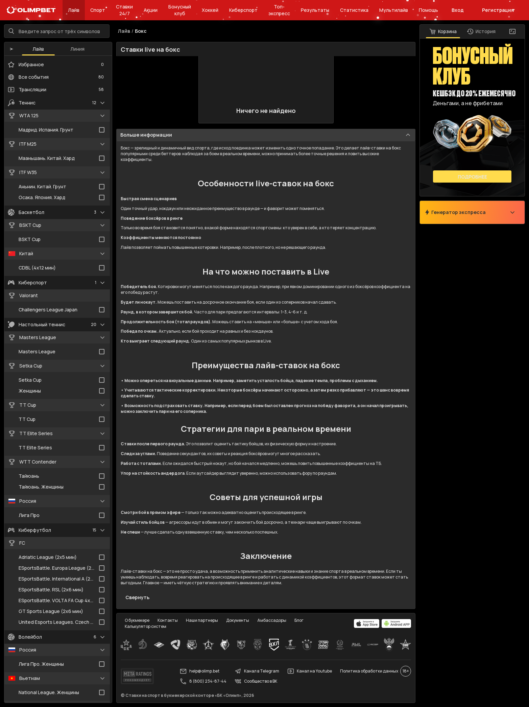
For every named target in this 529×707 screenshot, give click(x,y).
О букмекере (137, 620)
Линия (77, 49)
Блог (299, 620)
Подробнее (472, 176)
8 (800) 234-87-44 (203, 681)
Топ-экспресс (279, 10)
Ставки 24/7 (124, 10)
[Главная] (31, 10)
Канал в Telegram (257, 671)
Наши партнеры (202, 620)
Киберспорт (243, 10)
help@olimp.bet (199, 671)
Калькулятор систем (145, 626)
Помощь (428, 10)
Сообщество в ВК (256, 681)
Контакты (168, 620)
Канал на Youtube (309, 671)
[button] (11, 49)
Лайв (73, 10)
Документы (237, 620)
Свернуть (137, 597)
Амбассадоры (271, 620)
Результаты (315, 10)
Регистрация (498, 10)
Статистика (354, 10)
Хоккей (210, 10)
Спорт (97, 10)
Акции (151, 10)
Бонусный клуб (179, 10)
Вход (458, 10)
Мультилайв (393, 10)
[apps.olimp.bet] (367, 623)
